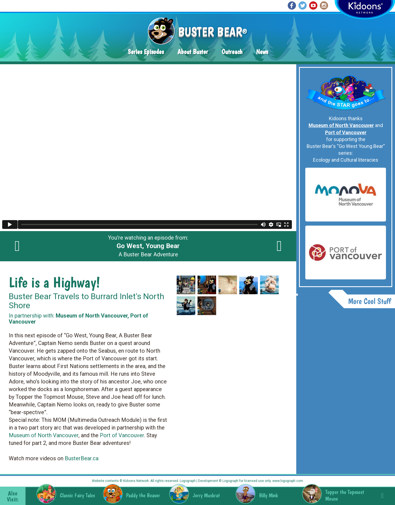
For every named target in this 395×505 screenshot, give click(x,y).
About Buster (192, 52)
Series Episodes (146, 52)
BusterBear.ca (81, 458)
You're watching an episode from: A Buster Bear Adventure (148, 246)
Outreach (232, 52)
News (262, 52)
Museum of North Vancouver (43, 435)
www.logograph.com (287, 481)
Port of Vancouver (122, 435)
